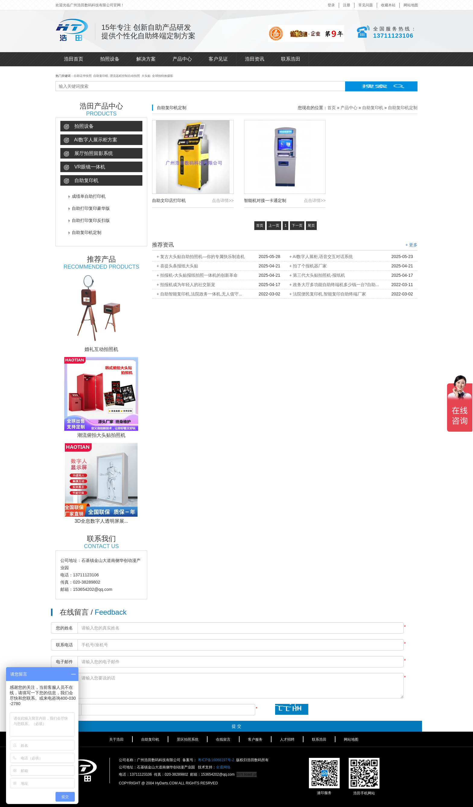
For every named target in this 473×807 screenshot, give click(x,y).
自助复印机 (100, 75)
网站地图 (411, 5)
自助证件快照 (83, 75)
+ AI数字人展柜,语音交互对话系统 (321, 256)
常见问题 (365, 5)
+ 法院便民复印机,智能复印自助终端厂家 (327, 294)
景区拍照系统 (187, 739)
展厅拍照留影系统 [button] (88, 153)
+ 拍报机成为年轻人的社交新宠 (186, 284)
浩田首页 (73, 58)
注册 (346, 5)
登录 (331, 5)
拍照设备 (109, 58)
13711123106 (393, 35)
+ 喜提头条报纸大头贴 (177, 265)
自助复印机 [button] (81, 181)
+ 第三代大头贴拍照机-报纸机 (317, 275)
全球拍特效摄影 (162, 75)
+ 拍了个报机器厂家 (308, 265)
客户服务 (255, 739)
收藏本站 (388, 5)
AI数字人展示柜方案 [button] (90, 140)
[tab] (101, 126)
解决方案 (146, 58)
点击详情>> (222, 200)
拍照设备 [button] (79, 126)
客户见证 (218, 58)
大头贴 (146, 75)
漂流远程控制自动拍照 (125, 75)
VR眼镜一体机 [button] (84, 167)
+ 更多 (411, 244)
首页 (331, 107)
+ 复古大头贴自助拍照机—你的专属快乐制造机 (201, 256)
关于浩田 (116, 739)
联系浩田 (290, 58)
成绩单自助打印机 (87, 196)
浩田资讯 (254, 58)
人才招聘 (287, 739)
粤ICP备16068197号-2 (216, 760)
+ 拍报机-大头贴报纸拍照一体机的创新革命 (197, 275)
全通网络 (223, 767)
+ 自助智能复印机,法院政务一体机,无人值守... (199, 294)
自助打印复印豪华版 (89, 208)
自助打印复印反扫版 (89, 220)
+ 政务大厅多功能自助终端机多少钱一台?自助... (334, 284)
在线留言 (223, 739)
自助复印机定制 (84, 232)
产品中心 (182, 58)
